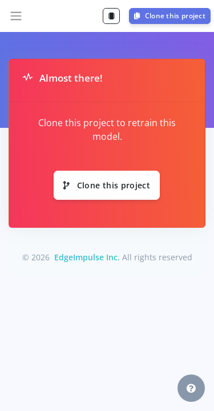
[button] (191, 388)
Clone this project (169, 16)
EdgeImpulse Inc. (87, 257)
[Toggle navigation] (16, 16)
